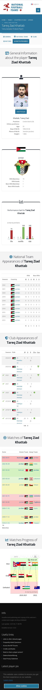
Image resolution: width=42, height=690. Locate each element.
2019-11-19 (5, 523)
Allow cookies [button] (21, 686)
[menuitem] (35, 556)
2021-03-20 (5, 485)
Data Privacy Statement (10, 659)
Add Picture (21, 112)
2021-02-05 (5, 502)
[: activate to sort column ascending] (3, 352)
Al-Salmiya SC (19, 403)
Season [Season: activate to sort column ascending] (5, 279)
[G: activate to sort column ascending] (31, 279)
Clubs (34, 37)
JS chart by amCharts (13, 223)
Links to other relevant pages (12, 639)
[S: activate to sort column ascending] (28, 279)
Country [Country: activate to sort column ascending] (14, 279)
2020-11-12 (5, 517)
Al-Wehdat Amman (19, 369)
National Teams (21, 37)
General (7, 37)
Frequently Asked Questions (12, 642)
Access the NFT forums (10, 645)
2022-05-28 (5, 464)
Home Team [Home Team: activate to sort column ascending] (23, 452)
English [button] (35, 4)
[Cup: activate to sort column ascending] (38, 352)
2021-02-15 (5, 496)
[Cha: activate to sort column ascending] (34, 352)
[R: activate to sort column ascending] (30, 352)
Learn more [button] (8, 680)
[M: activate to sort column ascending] (25, 279)
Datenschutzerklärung (10, 655)
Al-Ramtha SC (19, 360)
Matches (7, 41)
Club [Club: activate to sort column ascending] (13, 352)
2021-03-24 (5, 479)
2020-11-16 (5, 508)
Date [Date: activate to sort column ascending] (4, 452)
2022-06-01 (5, 458)
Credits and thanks (9, 649)
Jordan (17, 285)
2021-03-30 (5, 470)
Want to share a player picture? (13, 652)
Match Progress (21, 41)
